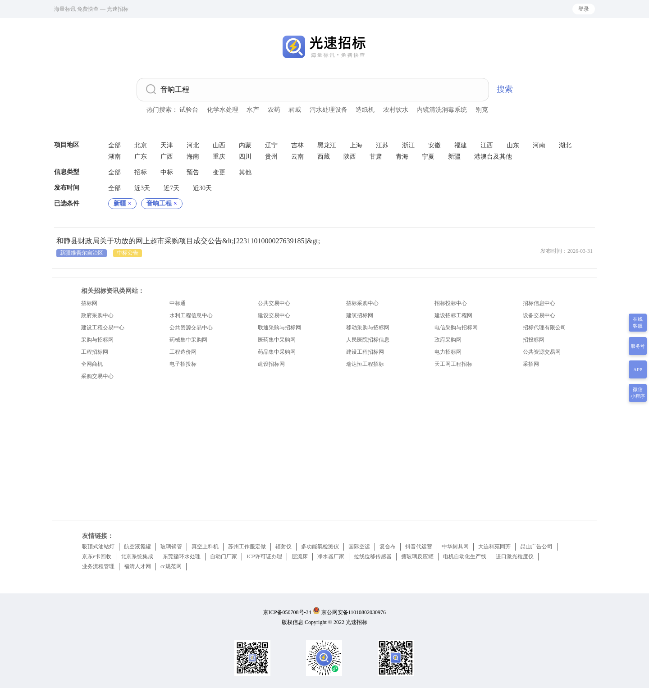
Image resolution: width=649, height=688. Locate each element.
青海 (402, 156)
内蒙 (245, 145)
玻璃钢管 (171, 546)
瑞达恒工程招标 (365, 364)
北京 (140, 145)
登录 (583, 9)
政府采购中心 (97, 315)
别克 (481, 109)
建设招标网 (271, 364)
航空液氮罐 (137, 546)
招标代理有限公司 (544, 327)
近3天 (142, 188)
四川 (245, 156)
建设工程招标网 (365, 352)
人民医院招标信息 (367, 340)
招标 (140, 172)
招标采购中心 (362, 303)
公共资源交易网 (542, 352)
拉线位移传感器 (373, 556)
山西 (219, 145)
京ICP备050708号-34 (287, 612)
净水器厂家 (330, 556)
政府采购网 (448, 340)
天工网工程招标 (453, 364)
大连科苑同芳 (494, 546)
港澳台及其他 (493, 156)
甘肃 (376, 156)
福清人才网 (137, 566)
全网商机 (92, 364)
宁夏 (428, 156)
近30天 (202, 188)
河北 (193, 145)
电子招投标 (183, 364)
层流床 (300, 556)
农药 (274, 109)
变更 (219, 172)
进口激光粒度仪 (515, 556)
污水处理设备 (328, 109)
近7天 (171, 188)
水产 (253, 109)
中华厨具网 (455, 546)
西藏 (323, 156)
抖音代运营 (418, 546)
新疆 (454, 156)
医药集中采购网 (277, 340)
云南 (297, 156)
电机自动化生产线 (464, 556)
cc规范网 (171, 566)
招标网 (89, 303)
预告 (193, 172)
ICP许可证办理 (264, 556)
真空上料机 (205, 546)
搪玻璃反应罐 (417, 556)
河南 (539, 145)
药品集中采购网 (277, 352)
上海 (356, 145)
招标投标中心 (450, 303)
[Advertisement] (324, 448)
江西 (486, 145)
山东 (513, 145)
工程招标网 (94, 352)
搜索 (505, 89)
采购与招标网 (97, 340)
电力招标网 (448, 352)
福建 (460, 145)
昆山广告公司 (536, 546)
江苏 (382, 145)
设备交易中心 (539, 315)
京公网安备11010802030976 (353, 612)
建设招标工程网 (453, 315)
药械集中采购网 (188, 340)
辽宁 (271, 145)
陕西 (349, 156)
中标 (166, 172)
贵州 (271, 156)
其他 (245, 172)
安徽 (434, 145)
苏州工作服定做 (247, 546)
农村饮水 (395, 109)
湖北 (565, 145)
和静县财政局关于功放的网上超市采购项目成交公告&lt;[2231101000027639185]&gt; (188, 241)
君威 (294, 109)
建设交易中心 (274, 315)
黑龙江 (326, 145)
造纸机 (365, 109)
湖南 (114, 156)
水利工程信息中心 (191, 315)
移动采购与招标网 (367, 327)
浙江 (408, 145)
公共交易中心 (274, 303)
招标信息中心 (539, 303)
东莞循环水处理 (182, 556)
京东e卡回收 (96, 556)
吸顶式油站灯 (98, 546)
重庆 (219, 156)
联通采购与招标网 (279, 327)
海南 (193, 156)
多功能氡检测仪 (320, 546)
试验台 (188, 109)
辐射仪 (283, 546)
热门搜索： (162, 109)
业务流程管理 (98, 566)
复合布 (387, 546)
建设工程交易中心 (102, 327)
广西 (166, 156)
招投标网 (533, 340)
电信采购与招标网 (456, 327)
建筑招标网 (359, 315)
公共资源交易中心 (191, 327)
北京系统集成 (137, 556)
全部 (114, 145)
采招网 (531, 364)
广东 (140, 156)
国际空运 (359, 546)
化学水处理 (222, 109)
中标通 (177, 303)
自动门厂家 (223, 556)
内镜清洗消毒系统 (441, 109)
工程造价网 (183, 352)
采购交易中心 (97, 376)
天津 (166, 145)
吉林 (297, 145)
